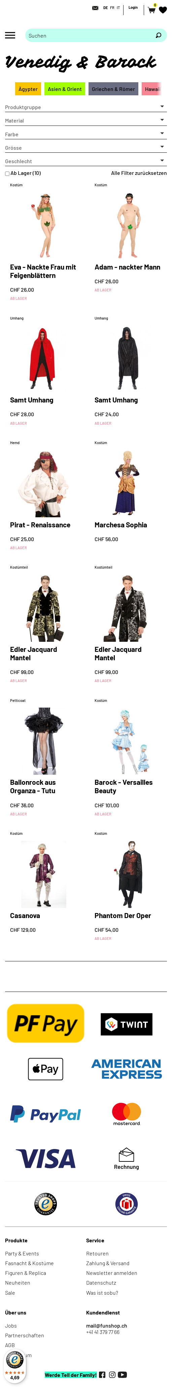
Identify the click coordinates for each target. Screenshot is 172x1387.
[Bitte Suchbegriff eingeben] (87, 35)
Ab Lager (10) (25, 173)
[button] (86, 107)
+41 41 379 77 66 (102, 1332)
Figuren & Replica (25, 1273)
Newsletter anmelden (111, 1273)
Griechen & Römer (113, 89)
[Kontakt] (93, 8)
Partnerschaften (24, 1335)
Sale (10, 1292)
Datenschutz (101, 1282)
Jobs (11, 1325)
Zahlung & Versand (108, 1263)
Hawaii (153, 89)
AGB (10, 1345)
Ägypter (28, 89)
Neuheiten (17, 1282)
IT (118, 7)
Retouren (97, 1253)
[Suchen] (158, 35)
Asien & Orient (65, 89)
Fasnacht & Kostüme (29, 1263)
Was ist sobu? (102, 1292)
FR (112, 7)
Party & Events (22, 1253)
